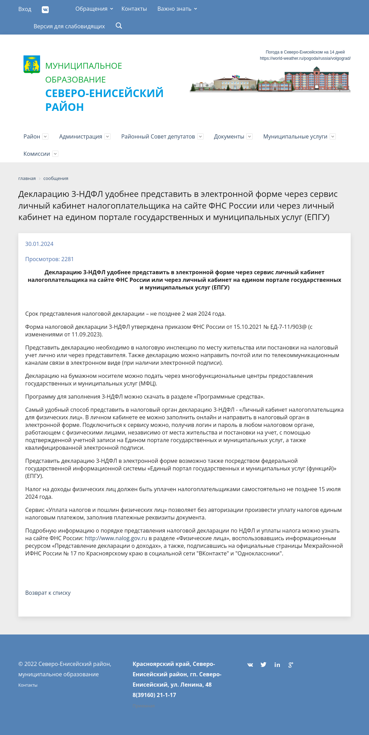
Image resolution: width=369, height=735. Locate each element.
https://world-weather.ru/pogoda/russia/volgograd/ (305, 58)
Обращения (91, 8)
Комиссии (36, 154)
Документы (229, 136)
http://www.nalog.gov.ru (116, 538)
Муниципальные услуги (295, 136)
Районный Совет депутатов (158, 136)
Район (31, 136)
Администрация (80, 136)
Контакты (134, 8)
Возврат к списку (47, 592)
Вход (24, 9)
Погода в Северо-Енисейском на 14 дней (305, 52)
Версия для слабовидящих (69, 26)
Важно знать (174, 8)
